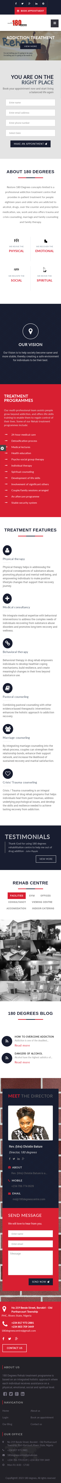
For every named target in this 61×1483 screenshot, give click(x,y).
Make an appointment (30, 143)
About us (35, 1410)
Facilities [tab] (16, 895)
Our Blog (7, 1424)
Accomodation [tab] (16, 908)
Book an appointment (42, 1417)
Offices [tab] (46, 895)
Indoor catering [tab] (43, 908)
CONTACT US (14, 1348)
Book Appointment (30, 10)
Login (5, 1417)
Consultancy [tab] (17, 902)
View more (46, 859)
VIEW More (30, 46)
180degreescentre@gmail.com (19, 1330)
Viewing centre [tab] (42, 902)
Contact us (36, 1424)
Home (5, 1410)
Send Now (40, 1281)
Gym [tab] (32, 895)
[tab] (30, 913)
